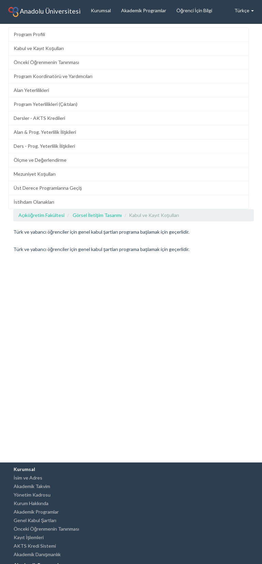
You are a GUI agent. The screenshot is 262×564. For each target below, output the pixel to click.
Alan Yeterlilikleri (31, 90)
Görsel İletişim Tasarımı (97, 215)
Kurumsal (101, 10)
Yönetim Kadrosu (32, 495)
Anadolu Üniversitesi (44, 12)
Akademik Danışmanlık (37, 554)
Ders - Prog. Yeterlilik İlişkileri (44, 146)
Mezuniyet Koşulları (35, 174)
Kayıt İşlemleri (29, 537)
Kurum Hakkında (31, 503)
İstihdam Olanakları (34, 202)
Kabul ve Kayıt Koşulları (39, 48)
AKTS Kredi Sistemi (35, 546)
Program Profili (29, 34)
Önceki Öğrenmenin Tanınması (46, 62)
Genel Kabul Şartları (35, 520)
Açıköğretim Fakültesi (41, 215)
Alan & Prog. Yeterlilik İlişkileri (45, 132)
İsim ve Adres (28, 478)
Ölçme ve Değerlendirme (40, 160)
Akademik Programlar (143, 10)
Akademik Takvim (32, 486)
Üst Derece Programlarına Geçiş (48, 188)
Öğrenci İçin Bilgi (194, 10)
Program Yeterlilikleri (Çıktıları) (45, 104)
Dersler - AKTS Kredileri (39, 118)
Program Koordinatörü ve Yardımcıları (53, 76)
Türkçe (244, 10)
